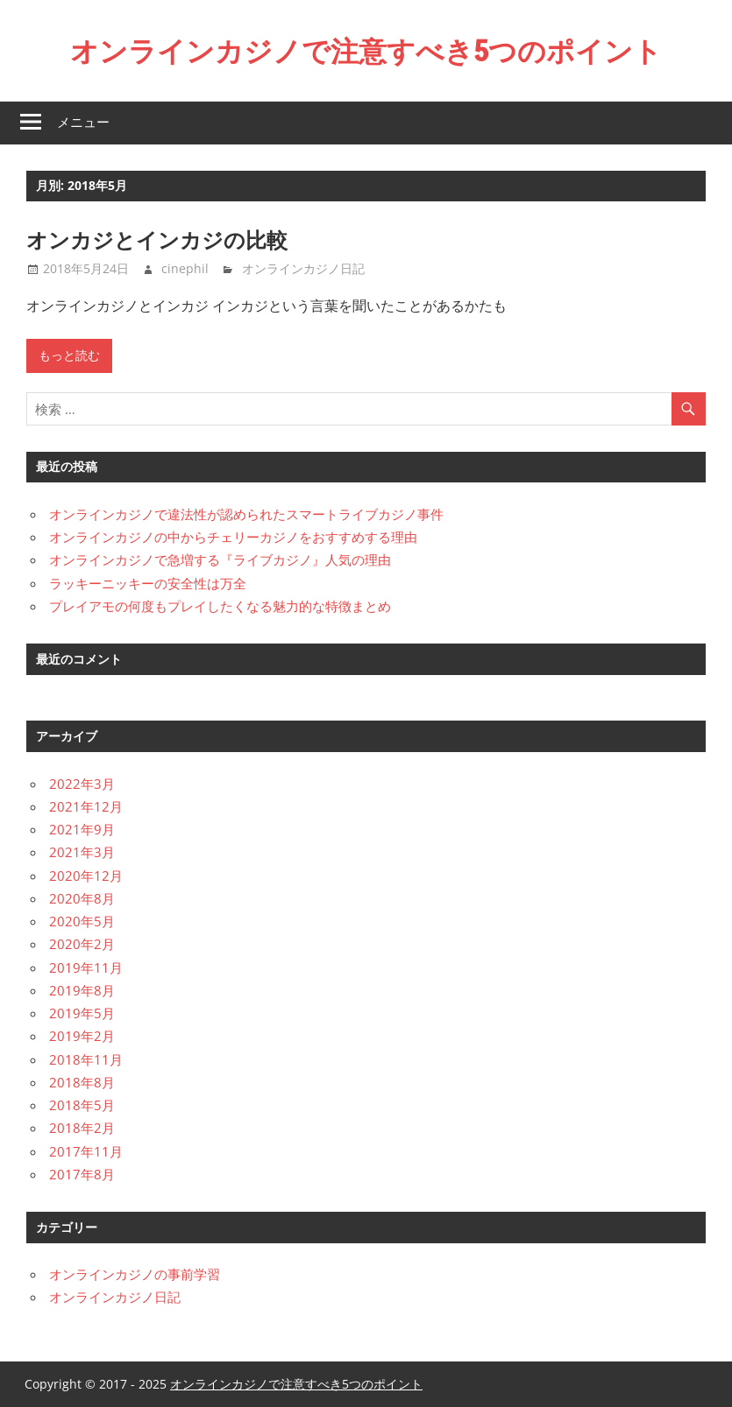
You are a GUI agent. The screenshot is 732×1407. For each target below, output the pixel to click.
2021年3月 (82, 852)
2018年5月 (82, 1105)
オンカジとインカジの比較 (157, 240)
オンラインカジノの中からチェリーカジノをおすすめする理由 (233, 536)
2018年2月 (82, 1127)
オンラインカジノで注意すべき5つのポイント (366, 51)
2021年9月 (82, 829)
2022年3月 (82, 783)
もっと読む (69, 355)
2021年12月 (86, 806)
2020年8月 (82, 898)
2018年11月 (86, 1059)
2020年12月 (86, 875)
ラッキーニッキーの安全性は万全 (147, 583)
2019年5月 (82, 1013)
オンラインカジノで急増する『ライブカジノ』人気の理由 (220, 559)
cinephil (185, 268)
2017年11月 (86, 1151)
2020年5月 (82, 921)
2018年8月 (82, 1082)
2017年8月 (82, 1174)
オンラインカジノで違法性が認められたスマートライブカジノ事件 (246, 514)
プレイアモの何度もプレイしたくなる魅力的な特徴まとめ (220, 606)
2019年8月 (82, 990)
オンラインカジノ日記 (303, 268)
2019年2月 (82, 1036)
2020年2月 (82, 944)
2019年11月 (86, 967)
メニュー (83, 122)
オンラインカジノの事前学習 (134, 1274)
